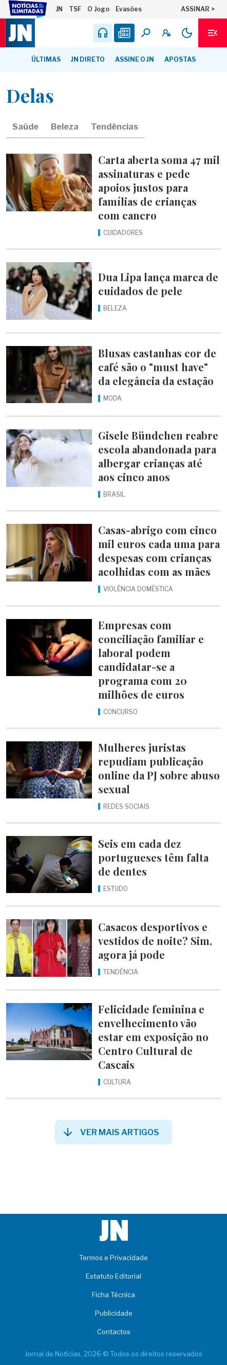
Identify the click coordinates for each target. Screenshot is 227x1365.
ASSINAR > (198, 9)
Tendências (114, 127)
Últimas (46, 59)
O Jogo (98, 9)
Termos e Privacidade (113, 1257)
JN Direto (88, 59)
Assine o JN (134, 59)
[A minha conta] (166, 33)
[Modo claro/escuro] (187, 33)
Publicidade (114, 1313)
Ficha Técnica (113, 1294)
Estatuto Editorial (113, 1276)
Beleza (65, 127)
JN (59, 9)
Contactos (113, 1331)
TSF (75, 9)
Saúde (25, 127)
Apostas (180, 59)
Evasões (129, 9)
